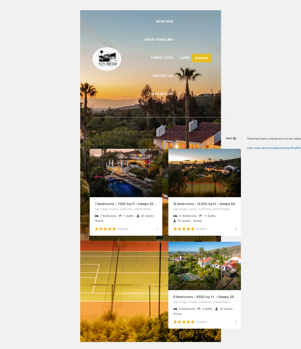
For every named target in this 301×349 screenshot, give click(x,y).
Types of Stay (160, 94)
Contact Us (162, 76)
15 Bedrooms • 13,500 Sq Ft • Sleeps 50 (204, 204)
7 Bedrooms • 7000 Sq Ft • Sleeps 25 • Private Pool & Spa (126, 204)
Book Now (164, 21)
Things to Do (162, 58)
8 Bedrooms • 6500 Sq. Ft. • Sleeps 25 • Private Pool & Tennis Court (204, 297)
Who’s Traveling (158, 40)
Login (184, 58)
